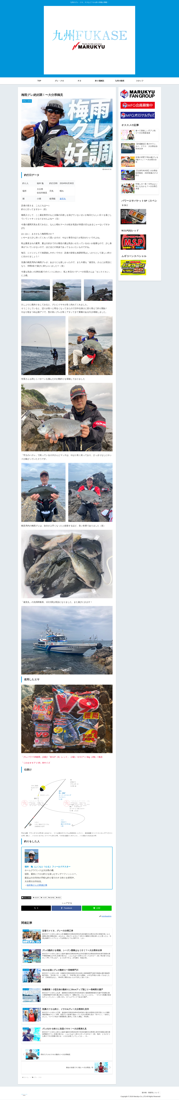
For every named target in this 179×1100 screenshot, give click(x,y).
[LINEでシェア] (97, 908)
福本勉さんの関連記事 (37, 885)
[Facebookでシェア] (66, 908)
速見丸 (63, 199)
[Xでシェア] (36, 908)
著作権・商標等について (150, 1093)
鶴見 (58, 897)
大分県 (44, 897)
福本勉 (51, 897)
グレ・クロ (26, 897)
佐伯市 (36, 897)
